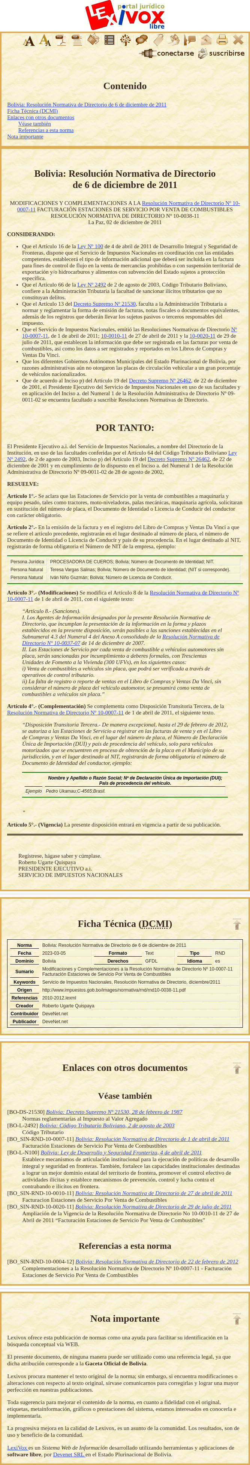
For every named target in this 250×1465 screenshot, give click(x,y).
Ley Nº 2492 (91, 285)
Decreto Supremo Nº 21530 (104, 304)
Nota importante (25, 136)
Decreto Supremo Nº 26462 (160, 381)
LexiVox (17, 1447)
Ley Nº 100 (90, 246)
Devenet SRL (69, 1454)
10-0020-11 (202, 336)
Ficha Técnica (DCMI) (32, 111)
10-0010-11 (114, 336)
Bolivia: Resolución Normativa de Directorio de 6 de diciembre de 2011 (86, 105)
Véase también (34, 124)
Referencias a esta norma (46, 130)
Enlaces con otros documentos (40, 117)
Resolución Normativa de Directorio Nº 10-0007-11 (65, 713)
